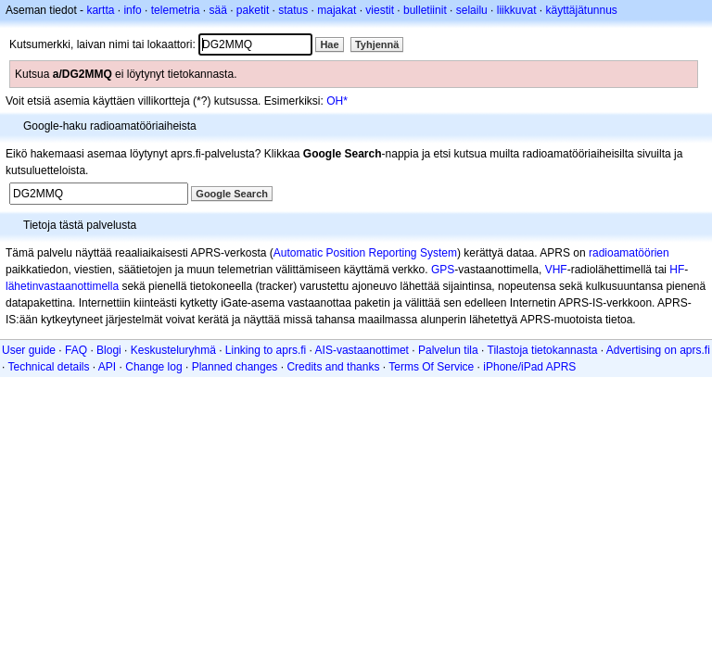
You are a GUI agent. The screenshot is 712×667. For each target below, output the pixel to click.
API (107, 366)
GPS (442, 269)
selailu (472, 10)
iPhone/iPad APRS (529, 366)
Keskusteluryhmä (173, 350)
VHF (556, 269)
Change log (153, 366)
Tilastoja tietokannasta (543, 350)
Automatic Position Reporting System (365, 252)
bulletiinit (425, 10)
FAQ (76, 350)
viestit (379, 10)
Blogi (108, 350)
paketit (252, 10)
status (293, 10)
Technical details (48, 366)
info (132, 10)
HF (676, 269)
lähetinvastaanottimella (62, 286)
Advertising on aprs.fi (658, 350)
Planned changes (235, 366)
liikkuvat (517, 10)
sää (217, 10)
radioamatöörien (629, 252)
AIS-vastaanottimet (362, 350)
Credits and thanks (332, 366)
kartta (100, 10)
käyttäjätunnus (581, 10)
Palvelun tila (448, 350)
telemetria (175, 10)
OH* (337, 100)
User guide (29, 350)
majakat (336, 10)
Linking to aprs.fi (265, 350)
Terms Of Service (431, 366)
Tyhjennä (377, 44)
